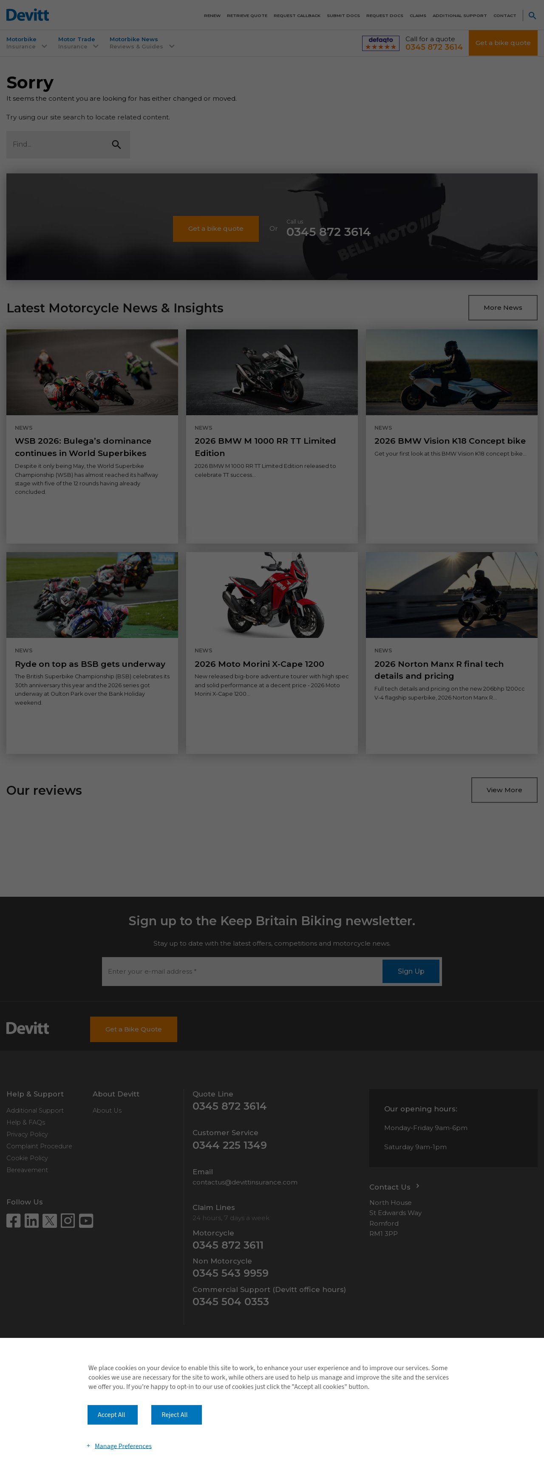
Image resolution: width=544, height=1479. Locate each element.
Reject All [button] (174, 1415)
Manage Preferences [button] (123, 1446)
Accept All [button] (111, 1415)
